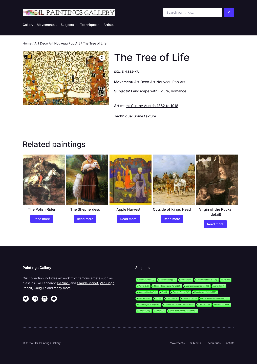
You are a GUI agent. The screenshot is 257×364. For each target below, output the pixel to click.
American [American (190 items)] (144, 311)
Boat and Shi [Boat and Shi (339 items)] (222, 305)
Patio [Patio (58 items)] (226, 280)
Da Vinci (63, 283)
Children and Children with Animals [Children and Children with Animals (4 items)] (179, 305)
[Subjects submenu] (76, 25)
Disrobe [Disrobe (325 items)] (172, 298)
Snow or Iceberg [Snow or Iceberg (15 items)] (167, 280)
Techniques (213, 343)
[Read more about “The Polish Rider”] (41, 219)
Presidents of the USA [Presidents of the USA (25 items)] (207, 280)
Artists (230, 343)
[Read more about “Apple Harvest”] (128, 219)
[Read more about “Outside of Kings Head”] (172, 219)
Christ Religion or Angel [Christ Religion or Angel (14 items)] (148, 305)
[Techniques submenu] (99, 25)
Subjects (195, 343)
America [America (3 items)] (159, 311)
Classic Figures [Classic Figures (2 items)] (190, 298)
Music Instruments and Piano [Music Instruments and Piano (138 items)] (167, 286)
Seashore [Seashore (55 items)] (186, 280)
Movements (177, 343)
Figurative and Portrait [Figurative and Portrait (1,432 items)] (205, 292)
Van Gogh (107, 283)
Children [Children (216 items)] (204, 305)
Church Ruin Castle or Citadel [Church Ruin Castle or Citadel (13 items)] (215, 298)
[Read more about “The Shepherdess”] (85, 219)
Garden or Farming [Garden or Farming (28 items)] (147, 292)
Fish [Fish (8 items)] (164, 292)
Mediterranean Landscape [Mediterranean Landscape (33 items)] (197, 286)
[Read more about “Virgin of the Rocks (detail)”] (215, 224)
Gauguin (40, 288)
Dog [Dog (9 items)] (158, 298)
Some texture (145, 116)
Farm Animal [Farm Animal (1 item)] (144, 298)
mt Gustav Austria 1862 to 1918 (152, 106)
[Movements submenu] (56, 25)
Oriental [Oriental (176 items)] (143, 286)
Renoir (27, 288)
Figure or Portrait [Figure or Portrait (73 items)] (181, 292)
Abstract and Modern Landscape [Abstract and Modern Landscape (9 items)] (183, 311)
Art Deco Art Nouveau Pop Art (57, 43)
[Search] (229, 12)
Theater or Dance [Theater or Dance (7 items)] (146, 280)
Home (27, 43)
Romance (178, 91)
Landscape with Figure (150, 91)
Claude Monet (87, 283)
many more (62, 288)
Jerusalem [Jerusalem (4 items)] (219, 286)
